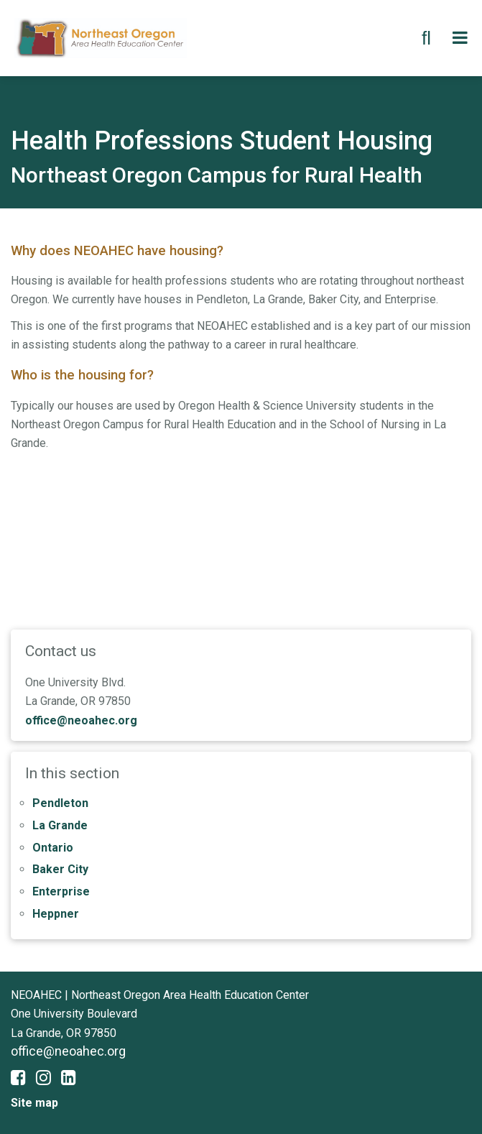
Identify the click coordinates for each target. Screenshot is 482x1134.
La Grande (60, 825)
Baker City (60, 869)
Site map (34, 1103)
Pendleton (60, 803)
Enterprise (61, 891)
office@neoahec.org (81, 720)
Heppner (55, 914)
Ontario (52, 847)
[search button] (426, 38)
